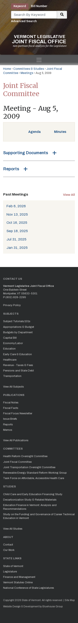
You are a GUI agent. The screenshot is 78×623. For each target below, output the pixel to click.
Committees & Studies (28, 68)
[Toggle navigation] (39, 60)
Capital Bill (10, 337)
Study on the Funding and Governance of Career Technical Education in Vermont (39, 516)
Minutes (60, 132)
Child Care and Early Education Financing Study (32, 494)
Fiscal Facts (10, 408)
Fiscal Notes (11, 402)
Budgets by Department (18, 332)
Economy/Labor (13, 343)
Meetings (27, 73)
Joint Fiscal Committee (17, 461)
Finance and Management (19, 577)
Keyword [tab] (20, 6)
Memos (7, 429)
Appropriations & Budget (18, 326)
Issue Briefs (10, 418)
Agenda (34, 132)
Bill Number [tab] (39, 6)
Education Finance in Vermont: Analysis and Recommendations (30, 507)
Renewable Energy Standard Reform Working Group (35, 472)
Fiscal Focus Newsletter (17, 413)
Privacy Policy (12, 305)
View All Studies (12, 528)
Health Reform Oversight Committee (25, 456)
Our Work (9, 550)
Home (7, 68)
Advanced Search (24, 21)
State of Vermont (13, 566)
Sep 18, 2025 (17, 231)
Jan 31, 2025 (17, 248)
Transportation (12, 376)
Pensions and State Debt (18, 370)
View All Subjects (13, 386)
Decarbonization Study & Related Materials (30, 499)
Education (9, 348)
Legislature (10, 571)
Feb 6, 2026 (16, 206)
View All (69, 194)
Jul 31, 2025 (16, 239)
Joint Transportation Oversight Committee (29, 467)
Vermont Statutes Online (18, 582)
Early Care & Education (17, 354)
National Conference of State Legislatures (28, 587)
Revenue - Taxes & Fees (18, 365)
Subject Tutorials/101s (16, 321)
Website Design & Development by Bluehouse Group (33, 606)
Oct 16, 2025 (16, 223)
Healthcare (9, 359)
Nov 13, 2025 (17, 214)
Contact (8, 544)
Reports (11, 169)
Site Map (70, 600)
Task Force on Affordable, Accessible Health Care (33, 478)
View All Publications (15, 440)
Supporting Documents (25, 152)
